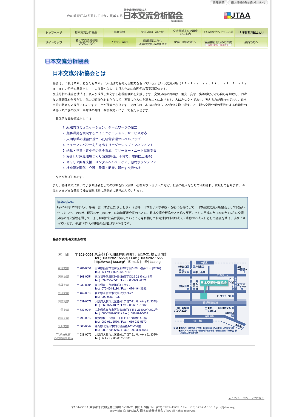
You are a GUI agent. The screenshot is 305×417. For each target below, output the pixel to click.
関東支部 (63, 276)
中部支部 (63, 293)
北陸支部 (63, 285)
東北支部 (63, 268)
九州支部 (63, 326)
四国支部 (63, 318)
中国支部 (63, 309)
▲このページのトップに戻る (246, 398)
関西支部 (63, 301)
